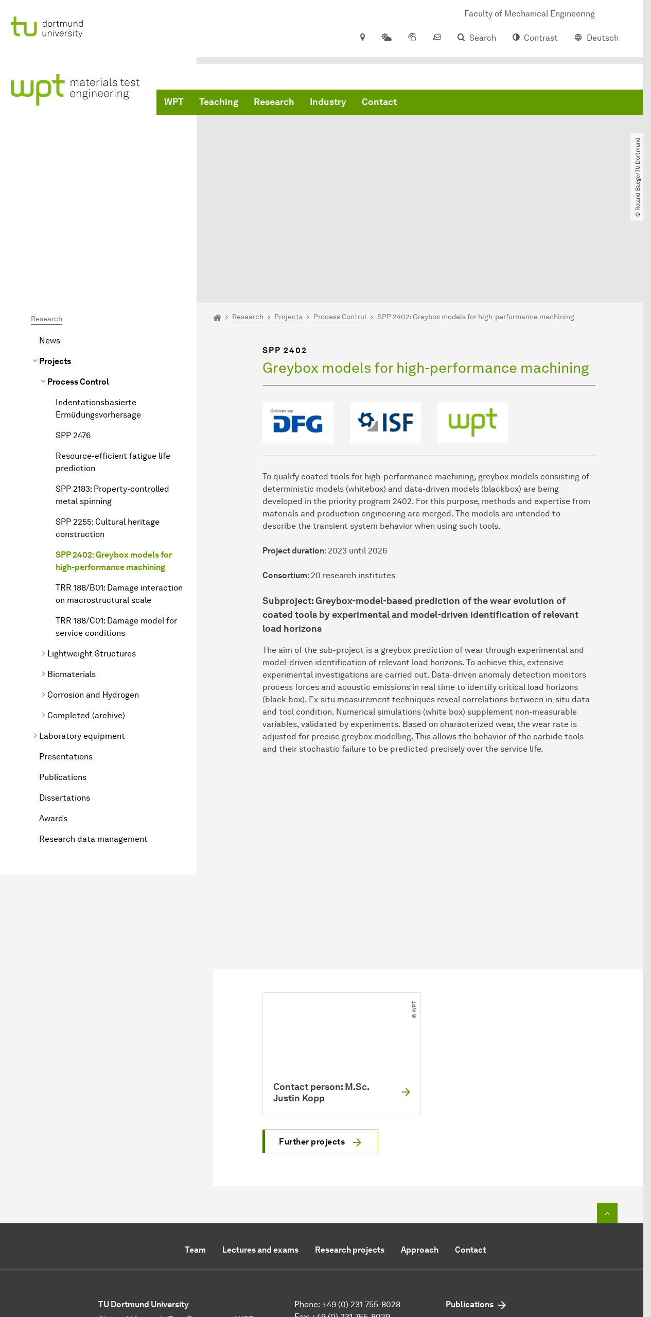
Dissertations (64, 695)
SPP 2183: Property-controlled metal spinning (112, 393)
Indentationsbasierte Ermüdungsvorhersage (98, 306)
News (49, 238)
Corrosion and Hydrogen (93, 592)
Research (274, 103)
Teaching (218, 103)
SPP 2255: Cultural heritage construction (108, 425)
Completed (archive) (86, 613)
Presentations (66, 654)
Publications (62, 675)
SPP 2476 (73, 333)
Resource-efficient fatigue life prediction (113, 360)
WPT (174, 103)
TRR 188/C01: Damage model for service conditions (116, 524)
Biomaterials (71, 572)
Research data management (93, 736)
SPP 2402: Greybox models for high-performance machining (114, 458)
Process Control (78, 279)
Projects (55, 259)
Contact (379, 103)
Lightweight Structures (91, 551)
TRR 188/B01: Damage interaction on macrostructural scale (119, 491)
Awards (53, 716)
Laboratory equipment (82, 633)
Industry (328, 103)
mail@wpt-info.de (352, 1227)
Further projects (312, 1039)
